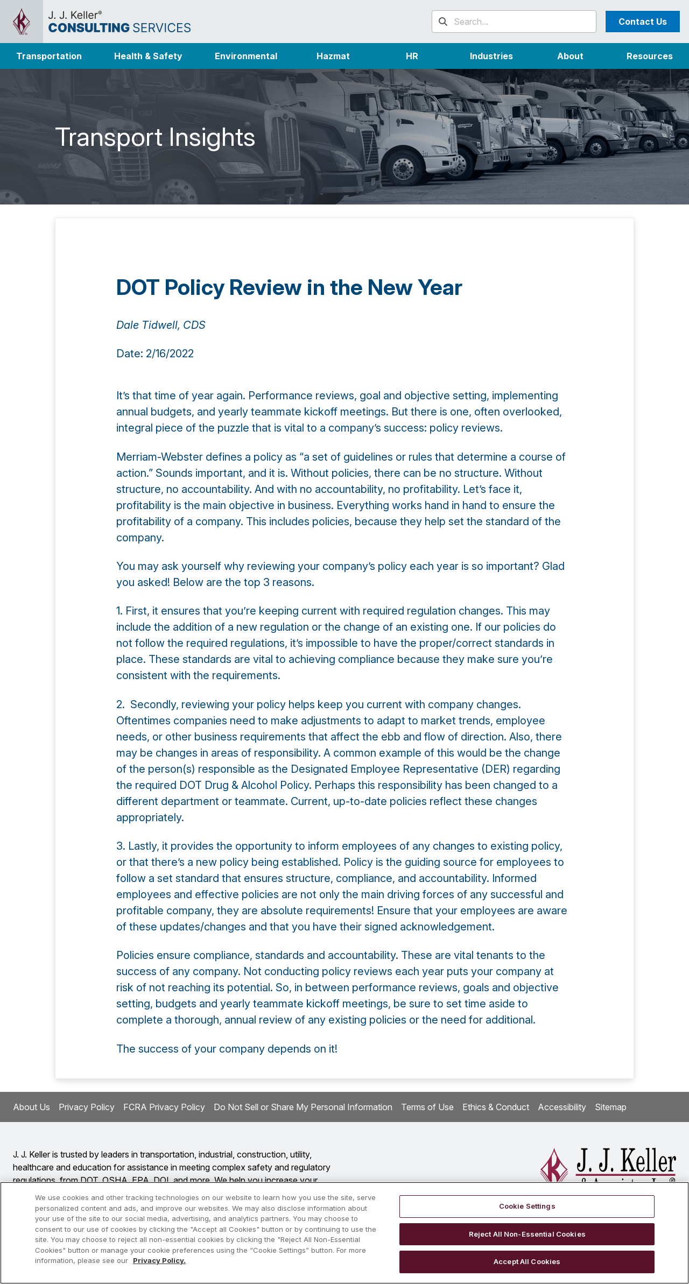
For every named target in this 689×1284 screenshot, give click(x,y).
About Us (31, 1107)
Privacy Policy (87, 1107)
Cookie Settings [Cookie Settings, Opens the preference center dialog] (527, 1206)
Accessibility (562, 1107)
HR (412, 56)
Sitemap (611, 1107)
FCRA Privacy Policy (164, 1107)
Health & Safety (148, 56)
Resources (650, 56)
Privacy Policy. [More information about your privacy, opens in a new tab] (159, 1260)
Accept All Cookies (527, 1261)
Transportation (49, 56)
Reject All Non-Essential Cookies (527, 1234)
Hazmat (333, 56)
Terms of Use (427, 1107)
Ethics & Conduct (495, 1107)
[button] (491, 56)
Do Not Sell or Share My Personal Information (303, 1107)
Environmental (246, 56)
